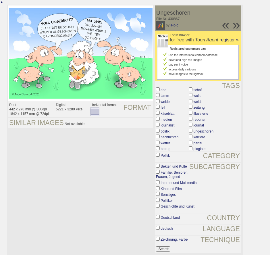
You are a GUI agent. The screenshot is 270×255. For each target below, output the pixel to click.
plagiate (200, 149)
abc (163, 90)
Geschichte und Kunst (177, 206)
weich (198, 102)
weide (165, 102)
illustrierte (201, 114)
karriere (199, 137)
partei (198, 143)
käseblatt (167, 114)
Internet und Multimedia (178, 183)
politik (165, 131)
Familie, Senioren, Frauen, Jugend (172, 174)
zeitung (199, 108)
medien (166, 120)
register (229, 39)
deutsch (167, 229)
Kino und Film (171, 189)
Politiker (167, 201)
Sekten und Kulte (174, 166)
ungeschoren (203, 131)
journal (199, 125)
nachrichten (169, 137)
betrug (165, 149)
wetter (165, 143)
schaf (198, 90)
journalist (167, 125)
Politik (165, 156)
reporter (200, 120)
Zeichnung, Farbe (174, 239)
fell (163, 108)
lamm (165, 96)
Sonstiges (168, 195)
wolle (197, 96)
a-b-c (174, 25)
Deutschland (170, 218)
